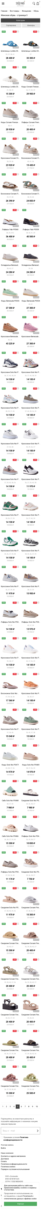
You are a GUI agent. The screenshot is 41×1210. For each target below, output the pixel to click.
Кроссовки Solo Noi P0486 (10, 551)
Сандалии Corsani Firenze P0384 (10, 979)
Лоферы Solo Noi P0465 (30, 836)
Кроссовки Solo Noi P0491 (30, 444)
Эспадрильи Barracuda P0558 (10, 265)
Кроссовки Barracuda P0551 (30, 336)
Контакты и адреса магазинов (13, 1156)
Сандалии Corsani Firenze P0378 (10, 1086)
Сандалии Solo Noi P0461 (10, 908)
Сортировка (11, 25)
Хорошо (20, 1204)
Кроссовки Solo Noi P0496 (30, 372)
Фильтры (31, 25)
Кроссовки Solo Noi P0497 (10, 372)
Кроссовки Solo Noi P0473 (10, 729)
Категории (20, 20)
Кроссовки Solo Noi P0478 (10, 658)
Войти (3, 1148)
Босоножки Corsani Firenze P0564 (30, 158)
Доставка (5, 1159)
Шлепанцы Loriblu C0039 (10, 51)
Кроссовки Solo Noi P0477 (30, 658)
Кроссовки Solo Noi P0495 (10, 408)
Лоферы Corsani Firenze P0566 (30, 122)
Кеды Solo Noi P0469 (30, 765)
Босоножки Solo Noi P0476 (10, 693)
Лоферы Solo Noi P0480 (30, 622)
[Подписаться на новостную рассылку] (37, 1130)
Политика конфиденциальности (14, 1164)
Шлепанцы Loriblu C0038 (30, 51)
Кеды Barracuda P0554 (31, 301)
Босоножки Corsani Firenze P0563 (10, 194)
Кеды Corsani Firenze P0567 (10, 122)
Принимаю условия (15, 1138)
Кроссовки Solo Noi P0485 (30, 551)
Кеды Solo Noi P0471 (10, 765)
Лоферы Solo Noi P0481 (10, 622)
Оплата (4, 1161)
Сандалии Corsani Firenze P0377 (30, 1086)
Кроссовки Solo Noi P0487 (30, 515)
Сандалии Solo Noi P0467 (30, 801)
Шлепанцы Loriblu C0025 (10, 87)
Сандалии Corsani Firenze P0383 (30, 979)
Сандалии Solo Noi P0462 (30, 872)
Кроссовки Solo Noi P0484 (10, 586)
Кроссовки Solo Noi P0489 (30, 479)
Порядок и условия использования (15, 1169)
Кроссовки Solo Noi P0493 (30, 408)
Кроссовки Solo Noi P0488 (10, 515)
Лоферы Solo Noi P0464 (10, 872)
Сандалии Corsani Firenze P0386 (10, 943)
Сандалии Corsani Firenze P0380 (10, 1050)
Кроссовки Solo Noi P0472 (30, 729)
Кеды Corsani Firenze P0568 (30, 87)
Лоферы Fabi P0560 (10, 229)
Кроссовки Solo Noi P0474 (30, 693)
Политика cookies (8, 1167)
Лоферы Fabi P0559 (31, 229)
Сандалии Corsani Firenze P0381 (30, 1015)
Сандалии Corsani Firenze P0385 (30, 943)
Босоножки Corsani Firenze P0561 (30, 194)
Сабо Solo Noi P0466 (10, 836)
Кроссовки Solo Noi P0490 (10, 479)
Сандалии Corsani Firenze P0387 (30, 908)
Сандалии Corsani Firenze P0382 (10, 1015)
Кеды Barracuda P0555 (10, 301)
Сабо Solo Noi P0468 (10, 801)
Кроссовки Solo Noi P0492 (10, 444)
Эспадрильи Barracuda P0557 (30, 265)
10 (37, 1106)
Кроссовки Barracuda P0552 (10, 336)
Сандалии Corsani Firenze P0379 (30, 1050)
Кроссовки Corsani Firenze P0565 (10, 158)
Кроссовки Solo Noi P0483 (30, 586)
